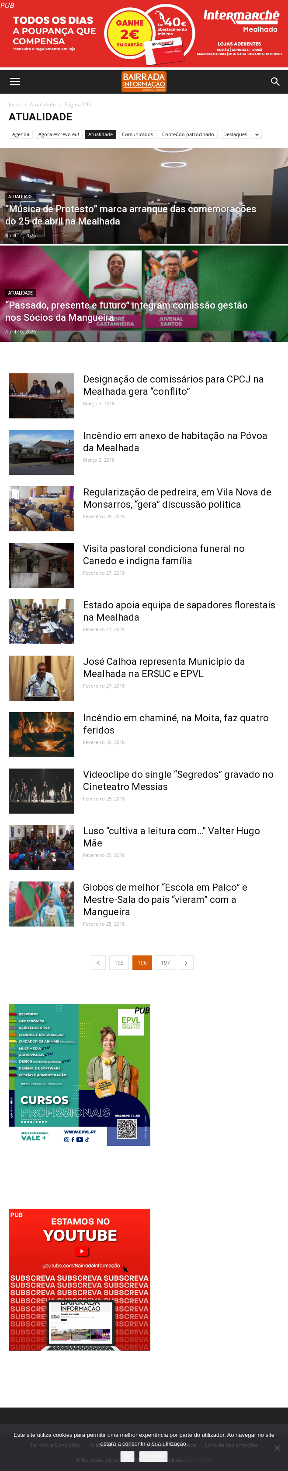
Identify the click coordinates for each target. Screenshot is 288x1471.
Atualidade (43, 104)
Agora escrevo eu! (58, 134)
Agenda (20, 134)
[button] (276, 82)
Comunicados (137, 134)
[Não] (277, 1447)
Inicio (15, 104)
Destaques (235, 134)
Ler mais (153, 1456)
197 (165, 962)
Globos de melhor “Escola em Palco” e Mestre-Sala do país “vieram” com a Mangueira (165, 899)
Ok (127, 1456)
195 (119, 962)
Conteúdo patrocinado (188, 134)
